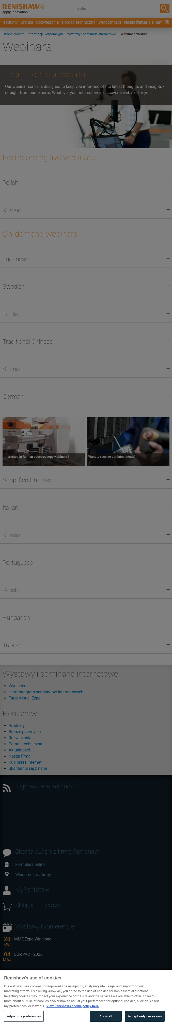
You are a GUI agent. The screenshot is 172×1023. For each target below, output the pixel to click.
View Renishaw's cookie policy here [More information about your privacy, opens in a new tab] (72, 1013)
